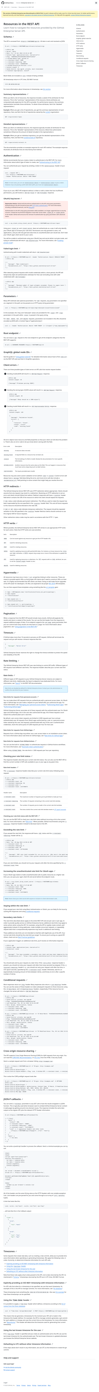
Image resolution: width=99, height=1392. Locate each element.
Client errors (11, 364)
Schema (9, 36)
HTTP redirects (12, 486)
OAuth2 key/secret (13, 198)
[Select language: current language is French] (96, 2)
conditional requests (33, 911)
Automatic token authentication (32, 747)
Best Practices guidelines (26, 937)
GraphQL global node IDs (18, 352)
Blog (49, 1385)
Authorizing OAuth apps (55, 705)
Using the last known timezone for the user (20, 1269)
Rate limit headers (11, 767)
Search (18, 683)
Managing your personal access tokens (32, 705)
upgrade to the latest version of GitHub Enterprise (39, 15)
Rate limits (9, 675)
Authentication (12, 155)
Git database (57, 1289)
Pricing (34, 1385)
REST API (6, 7)
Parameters (11, 296)
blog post (31, 207)
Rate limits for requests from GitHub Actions (20, 741)
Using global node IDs (23, 357)
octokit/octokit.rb (29, 138)
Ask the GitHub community (12, 1367)
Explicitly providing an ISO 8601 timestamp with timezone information (29, 1264)
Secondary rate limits (14, 917)
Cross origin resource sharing (20, 1050)
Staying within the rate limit (17, 906)
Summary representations (16, 94)
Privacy (23, 1385)
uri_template (50, 587)
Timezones (10, 1251)
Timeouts (9, 632)
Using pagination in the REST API (26, 627)
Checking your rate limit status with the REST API (22, 816)
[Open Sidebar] (2, 7)
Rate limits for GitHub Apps (54, 736)
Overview (14, 7)
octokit (47, 112)
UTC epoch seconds (60, 809)
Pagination (10, 613)
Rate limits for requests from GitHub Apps (19, 730)
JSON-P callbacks (13, 1099)
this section (47, 89)
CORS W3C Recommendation (22, 1058)
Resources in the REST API (26, 7)
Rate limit (29, 822)
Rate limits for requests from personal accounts (21, 697)
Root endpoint (12, 333)
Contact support (9, 1370)
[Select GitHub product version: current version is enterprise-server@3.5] (26, 2)
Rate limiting (11, 660)
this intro (37, 1058)
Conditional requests (15, 979)
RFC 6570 (52, 584)
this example (59, 1292)
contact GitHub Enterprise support (81, 15)
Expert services (42, 1385)
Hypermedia (11, 572)
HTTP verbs (10, 523)
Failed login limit (12, 248)
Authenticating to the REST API (50, 162)
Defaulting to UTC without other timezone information (24, 1271)
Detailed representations (15, 124)
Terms (18, 1385)
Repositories (11, 1322)
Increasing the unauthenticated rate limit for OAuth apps (29, 871)
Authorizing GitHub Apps (12, 707)
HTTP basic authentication (40, 205)
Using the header (16, 1266)
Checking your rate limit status (18, 756)
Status (29, 1385)
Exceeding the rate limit (15, 829)
